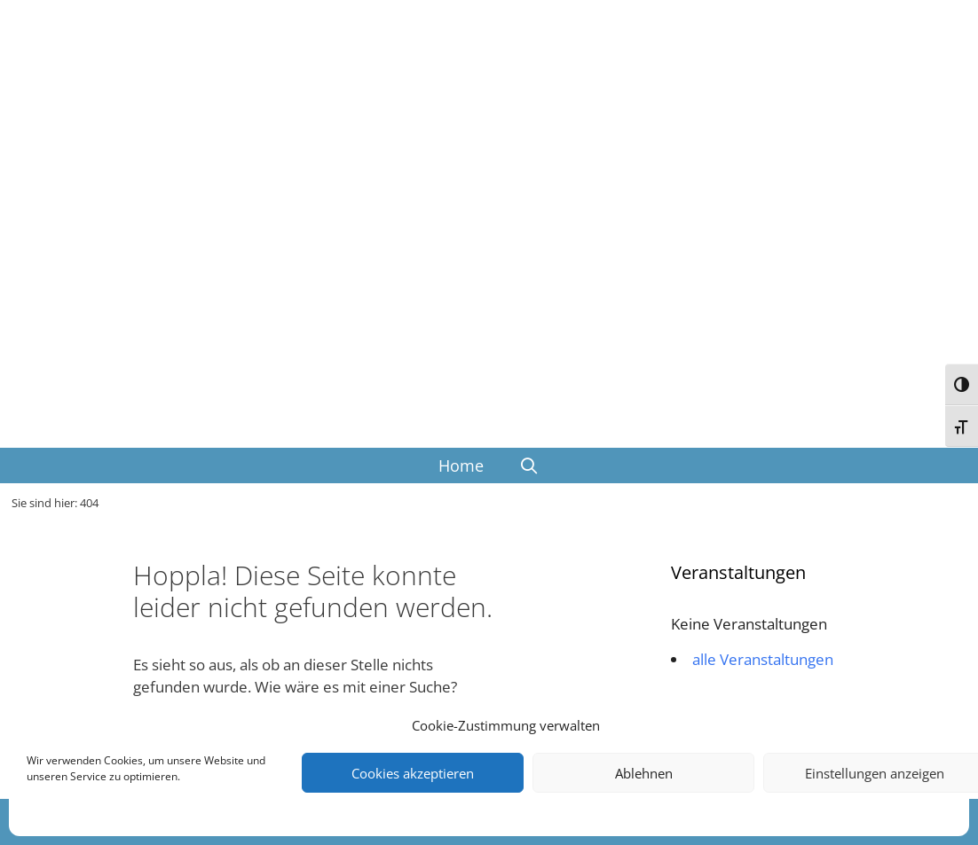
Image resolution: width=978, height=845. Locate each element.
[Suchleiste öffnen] (529, 465)
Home (461, 465)
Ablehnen (644, 773)
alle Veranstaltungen (762, 659)
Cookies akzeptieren (412, 773)
